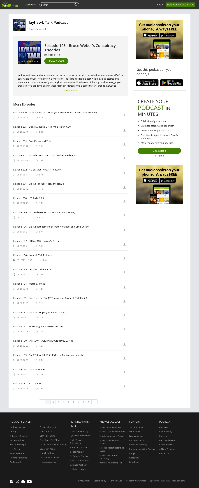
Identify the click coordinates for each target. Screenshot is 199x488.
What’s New (134, 431)
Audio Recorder (17, 453)
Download (56, 61)
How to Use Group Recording (108, 457)
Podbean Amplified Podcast (142, 449)
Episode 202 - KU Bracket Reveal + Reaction (37, 169)
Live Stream (15, 449)
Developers (134, 462)
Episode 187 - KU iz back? (27, 383)
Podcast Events (136, 440)
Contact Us (164, 453)
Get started (159, 150)
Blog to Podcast (77, 451)
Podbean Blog (165, 431)
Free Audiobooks (48, 461)
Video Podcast (46, 431)
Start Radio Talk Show (50, 440)
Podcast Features (18, 427)
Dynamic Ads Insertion (80, 435)
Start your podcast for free (180, 4)
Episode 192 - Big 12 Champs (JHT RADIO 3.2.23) (39, 312)
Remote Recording (18, 457)
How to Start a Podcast (110, 427)
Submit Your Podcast (79, 460)
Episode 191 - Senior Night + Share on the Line (38, 326)
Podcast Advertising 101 (111, 462)
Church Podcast (47, 453)
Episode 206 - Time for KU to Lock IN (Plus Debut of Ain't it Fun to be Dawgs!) (55, 112)
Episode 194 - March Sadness (29, 283)
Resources (134, 457)
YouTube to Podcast (79, 456)
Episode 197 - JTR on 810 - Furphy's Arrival (36, 240)
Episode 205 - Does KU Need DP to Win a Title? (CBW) (42, 126)
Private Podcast (17, 440)
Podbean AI (15, 462)
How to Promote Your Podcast (109, 442)
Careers (163, 436)
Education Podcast (48, 448)
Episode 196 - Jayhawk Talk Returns (32, 255)
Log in (160, 4)
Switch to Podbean (78, 464)
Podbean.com (178, 480)
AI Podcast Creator (78, 447)
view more (70, 90)
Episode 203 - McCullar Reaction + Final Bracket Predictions (45, 155)
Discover (30, 4)
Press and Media (167, 440)
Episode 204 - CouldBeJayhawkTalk (32, 141)
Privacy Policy (83, 480)
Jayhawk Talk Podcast (48, 22)
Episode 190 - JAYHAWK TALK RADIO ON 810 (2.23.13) (43, 340)
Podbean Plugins (78, 469)
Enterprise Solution (19, 436)
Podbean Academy (138, 444)
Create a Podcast (48, 427)
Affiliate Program (167, 449)
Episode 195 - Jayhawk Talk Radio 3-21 (34, 269)
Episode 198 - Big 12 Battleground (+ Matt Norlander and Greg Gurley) (51, 226)
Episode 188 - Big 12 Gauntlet (29, 369)
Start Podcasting (47, 435)
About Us (163, 427)
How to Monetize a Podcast (112, 436)
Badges (133, 453)
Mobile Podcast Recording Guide (112, 449)
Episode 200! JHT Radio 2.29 (28, 198)
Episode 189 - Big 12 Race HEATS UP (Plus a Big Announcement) (48, 355)
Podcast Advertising (79, 431)
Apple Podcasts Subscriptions (77, 441)
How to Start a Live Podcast (112, 431)
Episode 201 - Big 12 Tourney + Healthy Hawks (38, 183)
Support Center (136, 427)
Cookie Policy (100, 480)
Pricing (13, 431)
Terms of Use (116, 480)
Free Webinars (136, 436)
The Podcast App (18, 444)
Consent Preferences (136, 480)
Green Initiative (166, 444)
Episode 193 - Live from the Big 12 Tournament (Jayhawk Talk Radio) (50, 298)
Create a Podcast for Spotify (53, 444)
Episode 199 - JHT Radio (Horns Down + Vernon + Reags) (44, 212)
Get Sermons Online (49, 457)
